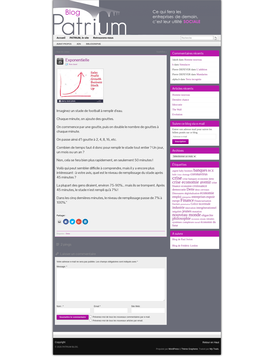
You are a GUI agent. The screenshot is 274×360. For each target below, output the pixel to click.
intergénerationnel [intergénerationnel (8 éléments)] (206, 207)
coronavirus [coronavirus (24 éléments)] (199, 174)
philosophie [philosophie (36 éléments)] (181, 218)
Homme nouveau (193, 59)
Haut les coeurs (62, 52)
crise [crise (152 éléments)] (177, 178)
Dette (68, 233)
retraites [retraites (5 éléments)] (210, 219)
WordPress (173, 349)
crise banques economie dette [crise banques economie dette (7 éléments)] (198, 178)
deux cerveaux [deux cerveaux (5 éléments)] (202, 189)
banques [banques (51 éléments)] (200, 170)
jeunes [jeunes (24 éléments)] (187, 211)
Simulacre (185, 64)
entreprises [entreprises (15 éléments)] (199, 197)
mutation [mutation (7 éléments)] (197, 211)
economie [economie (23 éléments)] (207, 193)
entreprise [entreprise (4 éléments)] (186, 197)
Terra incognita (193, 79)
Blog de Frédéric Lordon (185, 245)
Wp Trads (214, 349)
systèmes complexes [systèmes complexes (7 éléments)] (183, 222)
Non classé (73, 64)
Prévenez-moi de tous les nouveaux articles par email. (118, 320)
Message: (62, 266)
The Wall (177, 109)
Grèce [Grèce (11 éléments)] (194, 204)
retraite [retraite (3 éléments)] (203, 219)
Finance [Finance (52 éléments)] (187, 200)
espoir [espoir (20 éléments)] (210, 197)
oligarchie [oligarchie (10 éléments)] (207, 215)
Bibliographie (93, 44)
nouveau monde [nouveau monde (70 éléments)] (186, 214)
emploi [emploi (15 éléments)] (176, 197)
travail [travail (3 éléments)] (197, 222)
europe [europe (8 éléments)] (176, 200)
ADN (79, 44)
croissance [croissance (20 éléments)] (200, 186)
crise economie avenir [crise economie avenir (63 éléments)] (191, 181)
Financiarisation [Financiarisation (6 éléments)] (202, 200)
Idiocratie (177, 104)
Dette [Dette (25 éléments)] (190, 189)
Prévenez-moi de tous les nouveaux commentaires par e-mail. (121, 317)
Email (97, 306)
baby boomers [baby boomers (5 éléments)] (186, 171)
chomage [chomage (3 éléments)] (186, 174)
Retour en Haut (211, 342)
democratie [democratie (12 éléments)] (179, 189)
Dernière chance (180, 99)
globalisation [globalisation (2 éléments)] (185, 204)
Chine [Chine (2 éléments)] (179, 175)
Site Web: (135, 306)
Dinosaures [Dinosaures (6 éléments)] (178, 193)
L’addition (202, 69)
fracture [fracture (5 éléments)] (176, 204)
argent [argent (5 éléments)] (175, 171)
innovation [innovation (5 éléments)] (190, 208)
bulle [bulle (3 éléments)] (174, 174)
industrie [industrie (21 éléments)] (178, 207)
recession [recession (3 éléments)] (195, 219)
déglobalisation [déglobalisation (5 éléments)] (192, 193)
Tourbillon (160, 52)
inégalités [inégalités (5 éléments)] (177, 211)
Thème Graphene (189, 349)
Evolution (177, 114)
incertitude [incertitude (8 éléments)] (205, 203)
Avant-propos (64, 44)
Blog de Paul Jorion (182, 239)
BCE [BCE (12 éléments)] (211, 170)
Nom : (60, 306)
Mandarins (202, 74)
